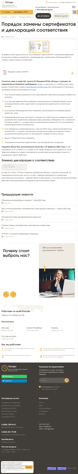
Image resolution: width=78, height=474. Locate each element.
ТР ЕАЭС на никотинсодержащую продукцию (39, 235)
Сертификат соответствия (11, 402)
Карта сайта (71, 468)
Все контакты (8, 322)
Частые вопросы (45, 408)
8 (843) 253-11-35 (57, 330)
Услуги (7, 12)
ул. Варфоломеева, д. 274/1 (67, 2)
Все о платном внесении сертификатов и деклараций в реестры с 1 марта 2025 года (39, 210)
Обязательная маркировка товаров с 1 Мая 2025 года (39, 202)
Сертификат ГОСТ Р (8, 417)
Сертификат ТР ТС (20, 12)
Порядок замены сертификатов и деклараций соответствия (39, 227)
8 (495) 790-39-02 (7, 330)
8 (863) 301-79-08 (7, 339)
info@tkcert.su (7, 439)
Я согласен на (51, 388)
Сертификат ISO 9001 (9, 408)
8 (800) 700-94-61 (9, 425)
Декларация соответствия (11, 405)
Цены (41, 405)
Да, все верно (43, 16)
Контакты (42, 414)
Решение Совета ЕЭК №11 (18, 72)
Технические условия (9, 411)
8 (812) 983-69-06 (32, 330)
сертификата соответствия (37, 87)
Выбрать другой (61, 16)
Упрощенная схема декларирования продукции (39, 218)
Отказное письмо (8, 414)
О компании (43, 411)
